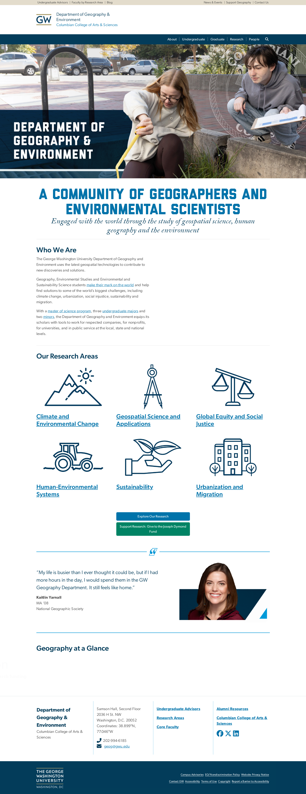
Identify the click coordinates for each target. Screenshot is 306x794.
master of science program (69, 311)
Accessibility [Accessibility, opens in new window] (192, 781)
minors (48, 317)
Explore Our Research (153, 516)
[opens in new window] (220, 736)
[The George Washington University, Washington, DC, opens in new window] (49, 778)
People (254, 39)
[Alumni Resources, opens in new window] (232, 709)
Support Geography (238, 2)
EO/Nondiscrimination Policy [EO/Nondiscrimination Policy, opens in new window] (222, 774)
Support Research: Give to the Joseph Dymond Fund (153, 529)
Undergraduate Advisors (52, 2)
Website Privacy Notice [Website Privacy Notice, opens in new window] (255, 774)
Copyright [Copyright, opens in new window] (224, 781)
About (172, 39)
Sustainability (134, 487)
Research (237, 39)
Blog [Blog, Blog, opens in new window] (110, 2)
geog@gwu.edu (117, 746)
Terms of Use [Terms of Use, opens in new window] (209, 781)
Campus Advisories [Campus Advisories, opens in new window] (192, 774)
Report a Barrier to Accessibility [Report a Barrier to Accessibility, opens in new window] (250, 781)
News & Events (213, 2)
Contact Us (262, 2)
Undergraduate (193, 39)
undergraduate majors (120, 311)
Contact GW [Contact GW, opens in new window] (176, 781)
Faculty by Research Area (87, 2)
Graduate (218, 39)
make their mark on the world (110, 285)
